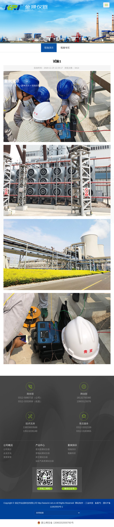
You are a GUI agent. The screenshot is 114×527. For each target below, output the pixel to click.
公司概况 (8, 445)
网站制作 (79, 503)
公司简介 (7, 449)
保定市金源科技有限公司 (26, 503)
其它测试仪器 (42, 457)
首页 (16, 85)
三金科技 (89, 503)
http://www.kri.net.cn (47, 503)
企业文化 (7, 453)
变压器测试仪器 (43, 449)
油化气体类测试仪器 (45, 461)
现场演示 (48, 47)
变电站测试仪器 (43, 453)
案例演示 (72, 445)
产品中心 (40, 445)
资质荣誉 (7, 457)
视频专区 (65, 47)
